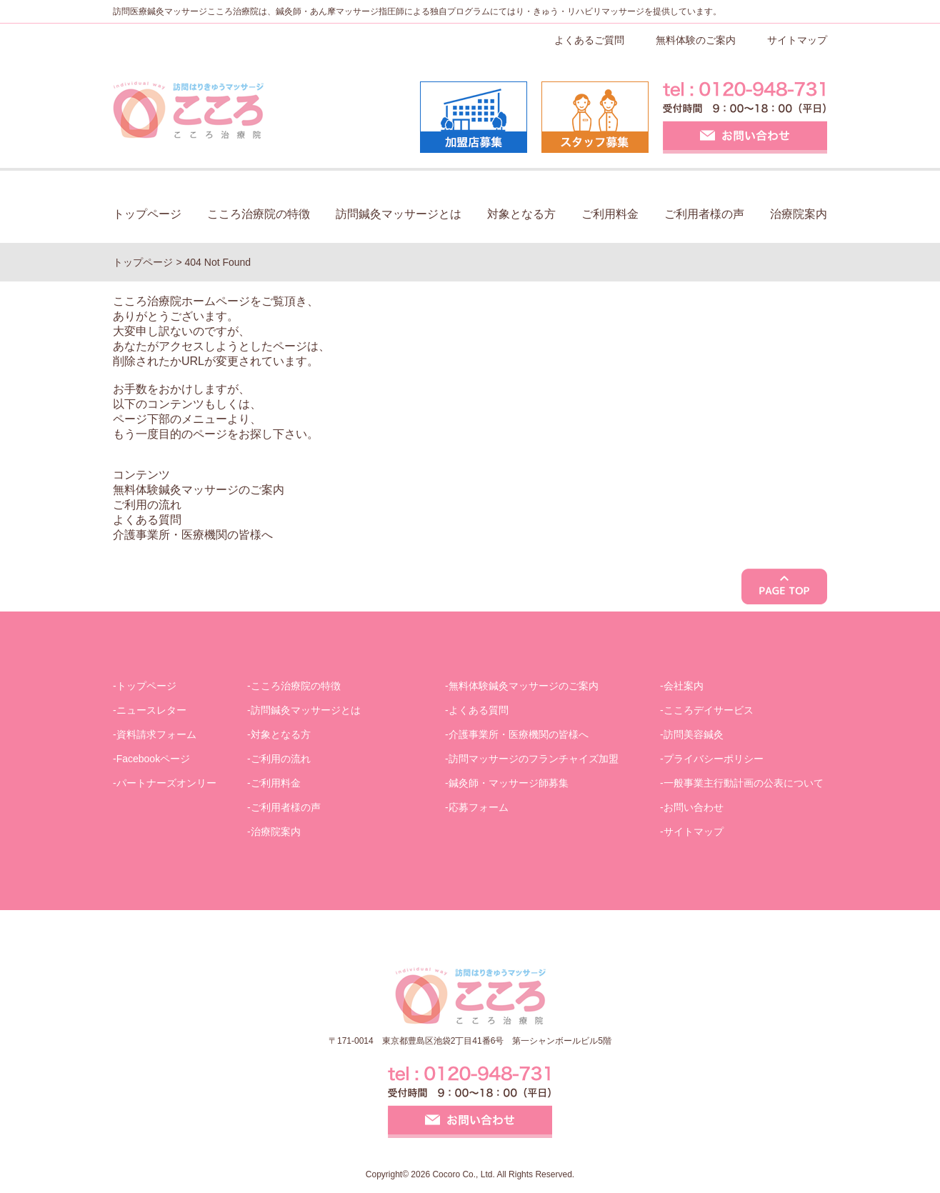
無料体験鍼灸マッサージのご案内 (198, 490)
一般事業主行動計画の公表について (744, 783)
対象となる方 (521, 214)
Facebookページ (153, 758)
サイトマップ (797, 40)
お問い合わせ (694, 807)
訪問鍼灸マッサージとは (398, 214)
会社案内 (684, 686)
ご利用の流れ (147, 505)
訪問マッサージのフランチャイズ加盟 (534, 758)
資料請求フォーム (156, 734)
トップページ (147, 214)
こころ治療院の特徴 (258, 214)
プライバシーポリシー (714, 758)
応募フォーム (479, 807)
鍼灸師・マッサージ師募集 (509, 783)
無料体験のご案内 (696, 40)
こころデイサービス (709, 710)
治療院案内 (798, 214)
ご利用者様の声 (704, 214)
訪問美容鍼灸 (694, 734)
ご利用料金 (610, 214)
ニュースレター (151, 710)
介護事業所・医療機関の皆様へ (193, 535)
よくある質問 (147, 520)
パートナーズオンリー (166, 783)
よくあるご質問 (589, 40)
